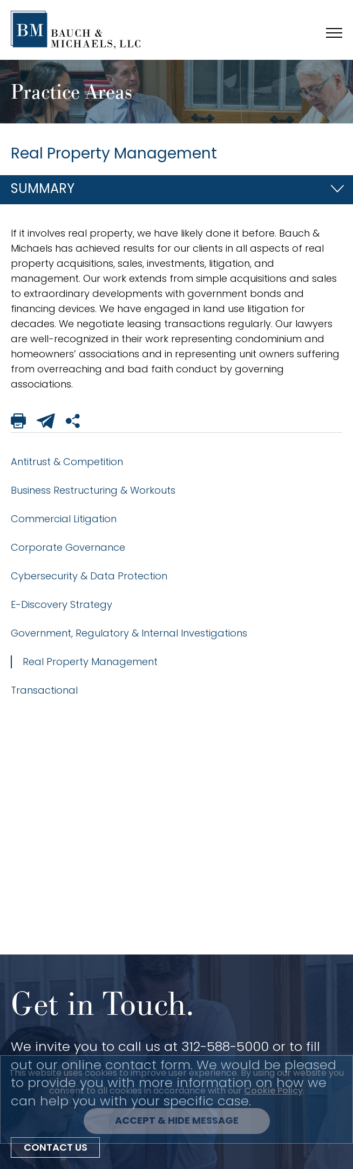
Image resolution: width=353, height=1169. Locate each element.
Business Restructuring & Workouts (93, 490)
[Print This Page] (18, 422)
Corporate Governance (68, 547)
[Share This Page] (73, 422)
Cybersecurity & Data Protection (89, 576)
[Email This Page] (46, 422)
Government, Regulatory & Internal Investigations (129, 633)
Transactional (44, 690)
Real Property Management (90, 661)
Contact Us (55, 1148)
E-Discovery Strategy (61, 604)
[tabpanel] (176, 309)
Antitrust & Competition (67, 461)
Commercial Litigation (64, 519)
